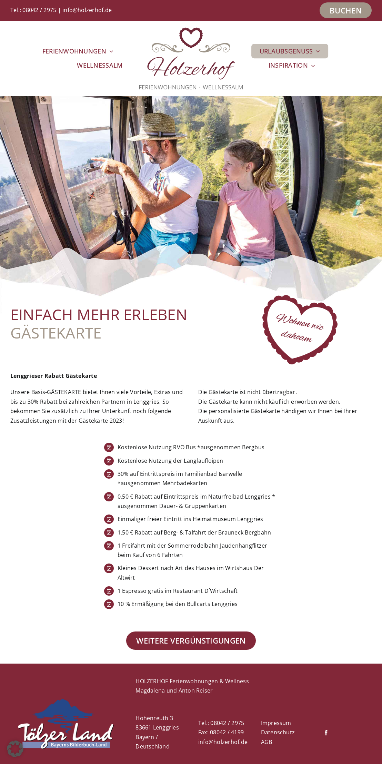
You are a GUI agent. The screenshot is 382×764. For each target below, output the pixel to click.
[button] (15, 749)
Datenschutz (278, 732)
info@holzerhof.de (87, 10)
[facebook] (326, 732)
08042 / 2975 (39, 10)
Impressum (276, 723)
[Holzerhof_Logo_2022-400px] (191, 30)
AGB (266, 742)
